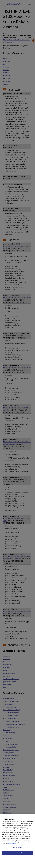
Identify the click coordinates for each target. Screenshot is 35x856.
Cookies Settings (17, 849)
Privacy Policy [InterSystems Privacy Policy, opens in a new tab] (12, 845)
